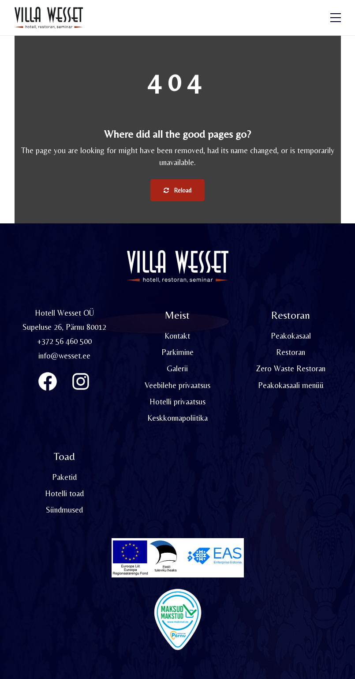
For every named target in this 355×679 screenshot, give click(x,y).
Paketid (64, 477)
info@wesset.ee (64, 355)
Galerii (177, 368)
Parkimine (177, 352)
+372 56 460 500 (64, 341)
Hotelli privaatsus (177, 401)
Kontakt (177, 335)
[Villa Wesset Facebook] (48, 381)
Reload (177, 190)
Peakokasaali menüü (291, 385)
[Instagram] (81, 381)
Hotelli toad (64, 493)
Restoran (290, 352)
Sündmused (64, 509)
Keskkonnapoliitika (177, 417)
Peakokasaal (291, 335)
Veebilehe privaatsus (177, 385)
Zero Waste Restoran (290, 368)
